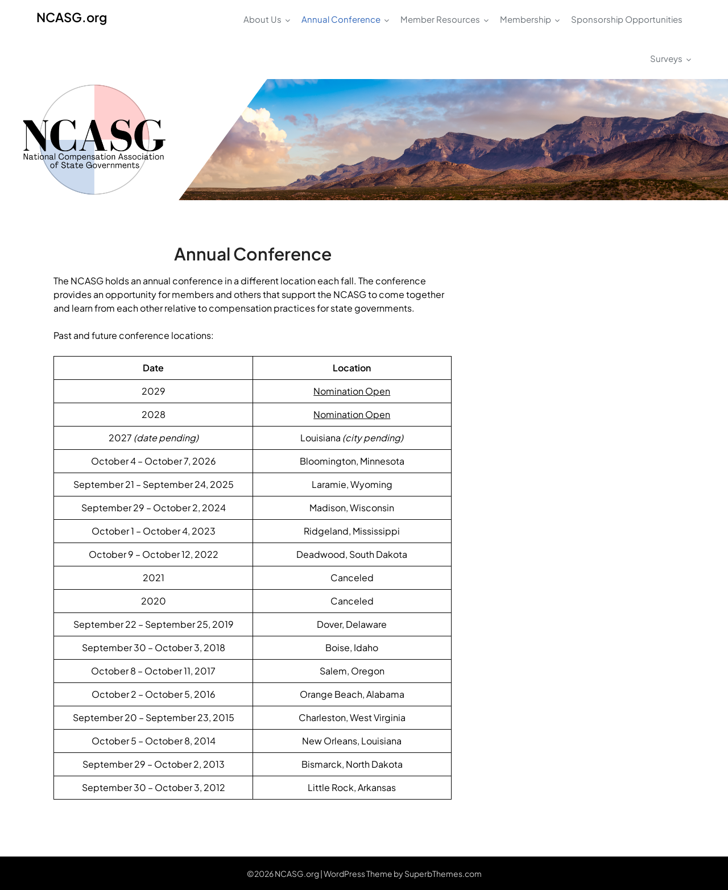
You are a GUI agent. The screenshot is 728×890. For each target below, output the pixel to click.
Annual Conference (340, 19)
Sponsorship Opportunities (626, 19)
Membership (525, 19)
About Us (262, 19)
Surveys (666, 58)
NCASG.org (71, 17)
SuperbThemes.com (443, 873)
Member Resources (440, 19)
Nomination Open (351, 391)
